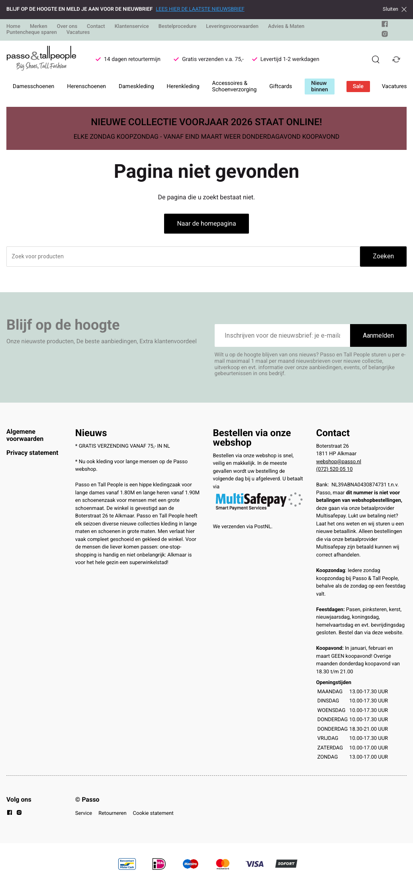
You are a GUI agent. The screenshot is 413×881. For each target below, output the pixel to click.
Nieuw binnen (319, 86)
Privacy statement (32, 452)
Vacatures (78, 32)
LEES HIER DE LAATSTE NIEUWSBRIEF (200, 9)
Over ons (67, 26)
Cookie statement (153, 813)
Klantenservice (132, 26)
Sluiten (395, 9)
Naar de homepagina (206, 223)
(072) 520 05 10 (334, 469)
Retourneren (112, 813)
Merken (38, 26)
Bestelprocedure (177, 26)
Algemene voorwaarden (24, 435)
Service (83, 813)
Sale (358, 86)
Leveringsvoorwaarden (232, 26)
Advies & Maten (286, 26)
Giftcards (280, 86)
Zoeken (383, 256)
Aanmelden (378, 335)
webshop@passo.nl (338, 462)
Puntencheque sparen (31, 32)
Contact (96, 26)
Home (13, 26)
